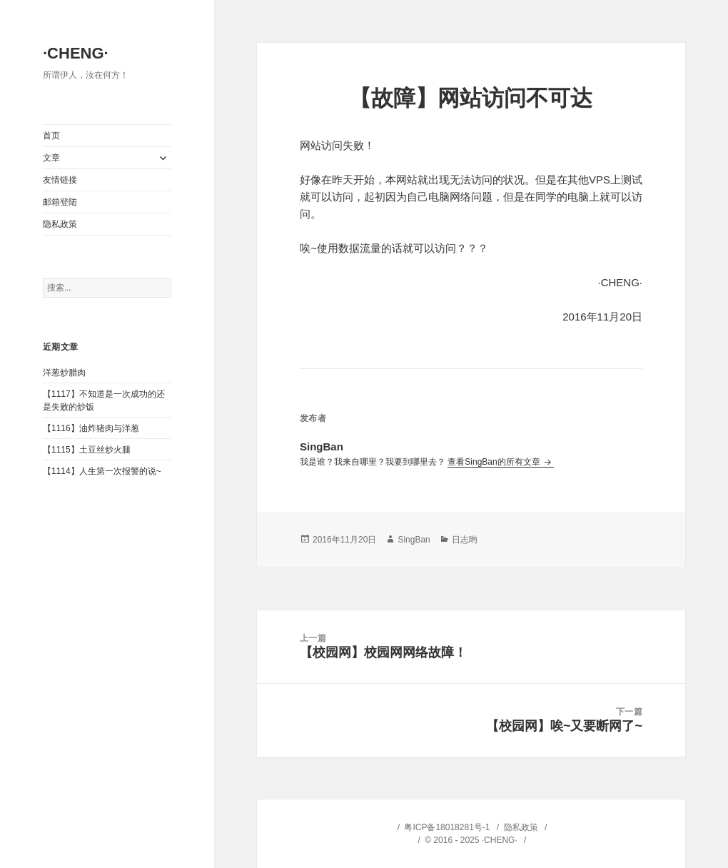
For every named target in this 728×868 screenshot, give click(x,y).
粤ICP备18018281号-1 (447, 827)
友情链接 (60, 180)
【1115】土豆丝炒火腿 (87, 450)
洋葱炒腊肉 (64, 373)
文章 (51, 158)
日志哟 (464, 540)
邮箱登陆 (60, 202)
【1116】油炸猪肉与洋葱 (91, 428)
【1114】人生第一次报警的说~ (102, 471)
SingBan (414, 540)
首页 (51, 136)
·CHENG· (75, 53)
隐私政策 (60, 224)
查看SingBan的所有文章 (495, 462)
